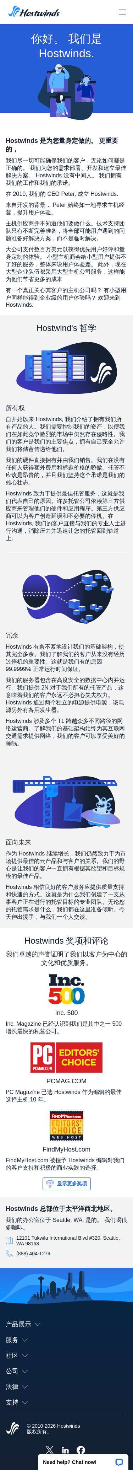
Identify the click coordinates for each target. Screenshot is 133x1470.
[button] (83, 1459)
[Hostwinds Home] (13, 1429)
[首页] (34, 12)
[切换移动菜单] (122, 12)
